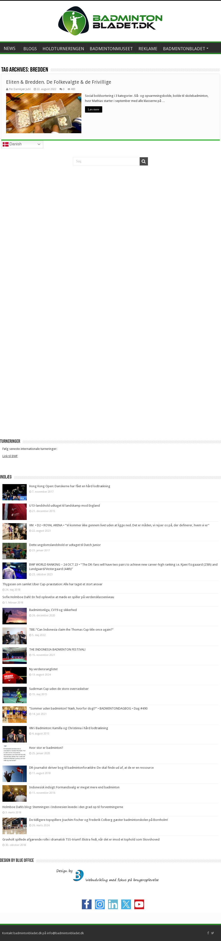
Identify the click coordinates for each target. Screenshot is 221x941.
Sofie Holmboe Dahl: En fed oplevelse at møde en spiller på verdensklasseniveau (58, 597)
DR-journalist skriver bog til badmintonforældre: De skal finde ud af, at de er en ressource (91, 767)
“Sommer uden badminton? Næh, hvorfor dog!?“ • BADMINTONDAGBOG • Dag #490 (88, 708)
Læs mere (93, 109)
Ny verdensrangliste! (43, 669)
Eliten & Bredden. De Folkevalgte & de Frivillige (58, 82)
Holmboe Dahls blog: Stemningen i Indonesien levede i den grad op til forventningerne (62, 807)
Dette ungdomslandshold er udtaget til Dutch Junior (65, 545)
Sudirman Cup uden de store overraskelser (59, 689)
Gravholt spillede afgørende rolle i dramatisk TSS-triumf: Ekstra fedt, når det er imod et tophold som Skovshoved (81, 839)
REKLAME (147, 48)
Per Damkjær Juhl (20, 89)
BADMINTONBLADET (184, 48)
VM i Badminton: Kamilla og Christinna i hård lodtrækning (68, 728)
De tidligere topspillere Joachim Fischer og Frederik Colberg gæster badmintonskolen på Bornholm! (98, 820)
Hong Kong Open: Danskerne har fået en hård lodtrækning (69, 486)
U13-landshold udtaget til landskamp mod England (64, 505)
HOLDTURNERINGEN (63, 48)
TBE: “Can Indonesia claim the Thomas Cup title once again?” (71, 629)
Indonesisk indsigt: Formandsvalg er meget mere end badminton (74, 787)
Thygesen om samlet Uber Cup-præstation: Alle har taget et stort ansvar (52, 584)
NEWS (10, 48)
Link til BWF (10, 456)
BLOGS (30, 48)
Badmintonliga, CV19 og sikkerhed (53, 610)
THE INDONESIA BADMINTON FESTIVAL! (57, 649)
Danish (12, 144)
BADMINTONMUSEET (111, 48)
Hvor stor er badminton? (46, 748)
